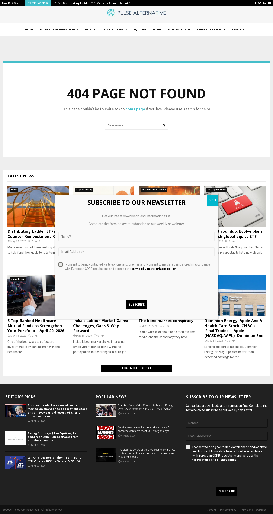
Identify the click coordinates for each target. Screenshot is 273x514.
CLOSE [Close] (213, 200)
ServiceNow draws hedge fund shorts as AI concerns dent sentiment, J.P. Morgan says (144, 429)
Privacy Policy (228, 509)
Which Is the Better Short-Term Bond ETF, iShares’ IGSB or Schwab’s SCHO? (54, 459)
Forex (157, 29)
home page (135, 109)
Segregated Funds (211, 29)
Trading (238, 29)
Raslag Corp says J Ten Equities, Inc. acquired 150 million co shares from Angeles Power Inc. (53, 436)
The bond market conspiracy (166, 320)
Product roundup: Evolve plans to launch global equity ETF (233, 234)
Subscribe (227, 491)
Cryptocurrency (114, 29)
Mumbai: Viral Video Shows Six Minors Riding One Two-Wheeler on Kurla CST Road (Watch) (145, 407)
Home (29, 29)
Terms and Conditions (253, 509)
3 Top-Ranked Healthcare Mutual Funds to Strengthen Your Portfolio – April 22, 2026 (35, 325)
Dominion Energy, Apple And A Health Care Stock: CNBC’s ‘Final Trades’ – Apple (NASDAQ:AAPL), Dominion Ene (233, 328)
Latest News (20, 176)
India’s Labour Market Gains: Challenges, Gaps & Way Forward (100, 325)
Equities (140, 29)
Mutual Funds (179, 29)
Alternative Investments (59, 29)
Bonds (90, 29)
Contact (211, 509)
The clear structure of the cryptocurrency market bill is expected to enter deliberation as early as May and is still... (146, 453)
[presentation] (218, 474)
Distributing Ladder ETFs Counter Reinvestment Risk (99, 3)
